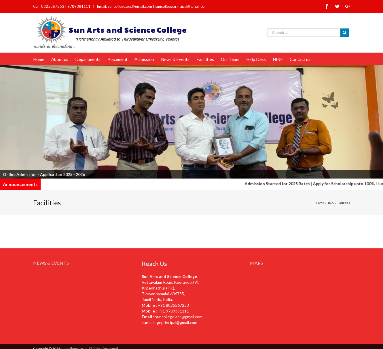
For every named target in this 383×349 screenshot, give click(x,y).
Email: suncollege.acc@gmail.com (124, 6)
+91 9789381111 (173, 310)
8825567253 (53, 6)
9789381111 (79, 6)
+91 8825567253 (173, 305)
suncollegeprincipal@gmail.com (181, 6)
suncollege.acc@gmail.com (178, 316)
